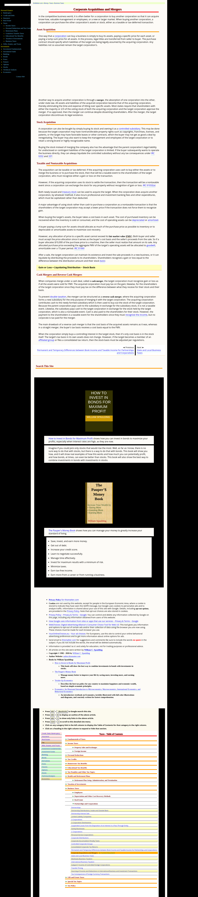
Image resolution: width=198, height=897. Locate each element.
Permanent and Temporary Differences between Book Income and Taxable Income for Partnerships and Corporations (85, 351)
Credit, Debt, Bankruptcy (51, 721)
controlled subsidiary (129, 128)
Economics (7, 72)
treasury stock (69, 191)
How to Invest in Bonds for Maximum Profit (71, 432)
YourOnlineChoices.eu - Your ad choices (67, 621)
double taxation (58, 296)
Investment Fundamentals (12, 49)
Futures (6, 62)
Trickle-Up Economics (64, 668)
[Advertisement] (105, 74)
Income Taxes (10, 26)
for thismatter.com (64, 587)
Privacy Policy (73, 599)
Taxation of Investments (14, 39)
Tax (43, 730)
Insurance (6, 18)
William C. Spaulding (93, 638)
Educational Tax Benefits (14, 36)
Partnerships (76, 795)
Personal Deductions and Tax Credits (19, 28)
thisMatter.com (38, 3)
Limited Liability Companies (81, 804)
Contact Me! (20, 77)
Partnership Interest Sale (80, 801)
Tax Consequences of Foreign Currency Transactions (90, 862)
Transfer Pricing (77, 856)
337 (50, 156)
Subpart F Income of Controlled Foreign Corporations (90, 853)
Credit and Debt (9, 15)
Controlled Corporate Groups (82, 832)
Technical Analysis (10, 70)
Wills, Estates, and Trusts (12, 44)
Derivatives (46, 749)
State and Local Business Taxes (149, 351)
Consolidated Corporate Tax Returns (84, 835)
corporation (60, 35)
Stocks (5, 67)
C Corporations (76, 819)
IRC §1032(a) (149, 185)
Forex (5, 59)
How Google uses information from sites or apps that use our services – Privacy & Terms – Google (93, 609)
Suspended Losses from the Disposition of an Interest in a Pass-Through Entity (99, 813)
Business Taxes (59, 3)
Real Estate (7, 21)
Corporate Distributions (80, 826)
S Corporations (76, 807)
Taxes (51, 3)
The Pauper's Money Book (62, 518)
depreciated (138, 220)
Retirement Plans (12, 31)
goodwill (151, 245)
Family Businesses (78, 816)
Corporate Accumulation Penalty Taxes (85, 829)
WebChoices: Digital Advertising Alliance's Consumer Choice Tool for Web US (84, 612)
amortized (153, 220)
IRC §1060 (79, 248)
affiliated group (46, 340)
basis (102, 260)
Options (6, 64)
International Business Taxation (82, 850)
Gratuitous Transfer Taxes (15, 33)
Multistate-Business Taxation (81, 847)
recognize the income (136, 314)
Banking (6, 54)
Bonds (5, 57)
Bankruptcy (7, 13)
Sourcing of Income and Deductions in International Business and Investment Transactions (104, 859)
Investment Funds (9, 52)
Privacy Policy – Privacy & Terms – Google (67, 602)
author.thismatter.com (71, 644)
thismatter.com (69, 628)
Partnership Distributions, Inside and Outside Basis (89, 798)
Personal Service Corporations (82, 823)
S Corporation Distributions (81, 810)
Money (46, 3)
